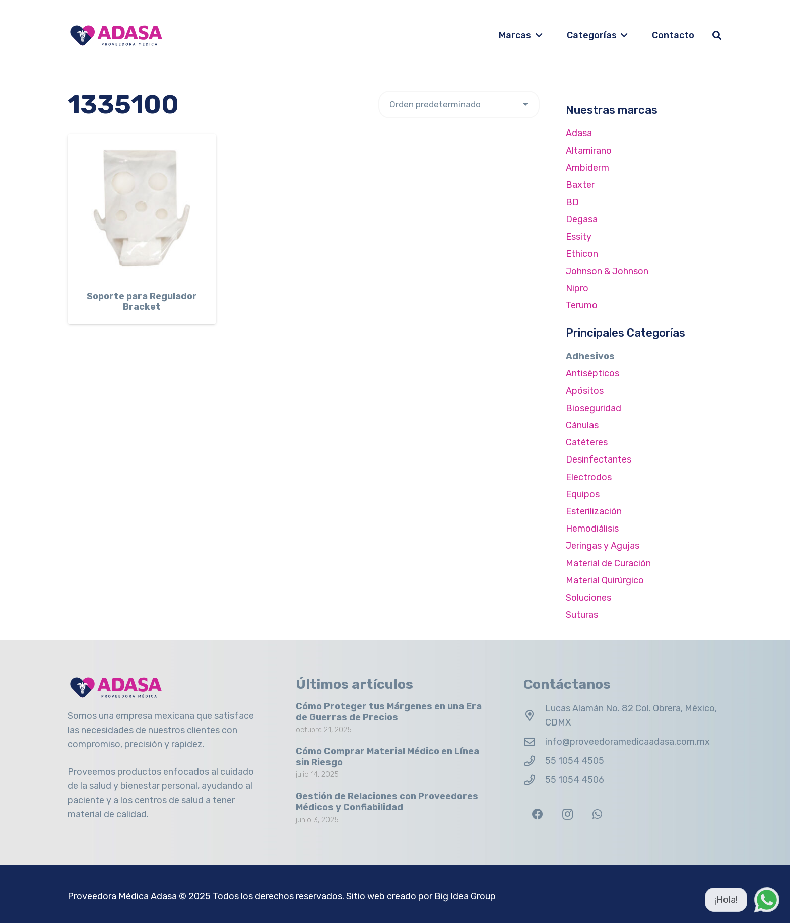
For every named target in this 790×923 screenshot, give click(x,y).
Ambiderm (587, 167)
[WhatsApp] (597, 814)
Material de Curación (608, 563)
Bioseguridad (593, 408)
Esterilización (594, 511)
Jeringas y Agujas (602, 545)
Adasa (579, 133)
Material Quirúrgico (605, 580)
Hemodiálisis (592, 528)
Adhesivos (590, 356)
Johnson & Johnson (607, 271)
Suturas (582, 614)
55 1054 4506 (574, 779)
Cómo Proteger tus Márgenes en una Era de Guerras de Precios (389, 712)
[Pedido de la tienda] (459, 104)
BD (572, 202)
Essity (578, 236)
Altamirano (589, 150)
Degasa (582, 219)
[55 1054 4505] (534, 761)
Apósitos (585, 391)
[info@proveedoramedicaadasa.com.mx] (534, 742)
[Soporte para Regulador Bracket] (142, 208)
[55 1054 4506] (534, 780)
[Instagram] (567, 814)
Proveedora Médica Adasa (122, 896)
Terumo (582, 305)
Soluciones (588, 597)
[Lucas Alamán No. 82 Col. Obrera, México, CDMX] (534, 715)
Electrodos (589, 477)
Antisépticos (592, 373)
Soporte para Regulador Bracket (142, 302)
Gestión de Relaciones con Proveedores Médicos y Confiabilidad (387, 802)
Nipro (577, 288)
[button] (537, 35)
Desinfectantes (598, 459)
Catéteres (587, 442)
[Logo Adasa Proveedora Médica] (116, 35)
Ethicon (582, 253)
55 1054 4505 (574, 760)
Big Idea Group (465, 896)
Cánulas (582, 425)
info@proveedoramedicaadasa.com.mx (627, 741)
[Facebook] (537, 814)
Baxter (580, 184)
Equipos (583, 494)
